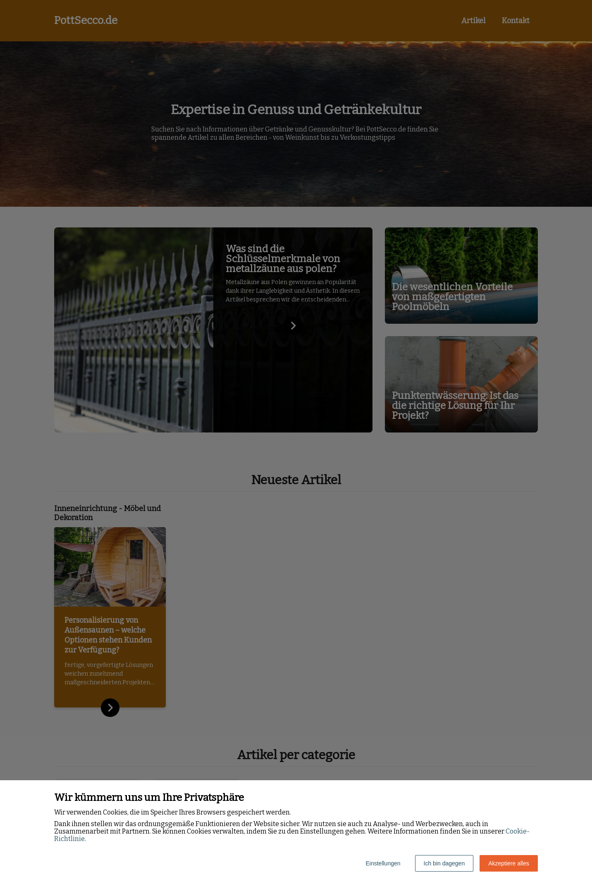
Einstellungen (382, 863)
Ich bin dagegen (444, 863)
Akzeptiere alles (508, 863)
